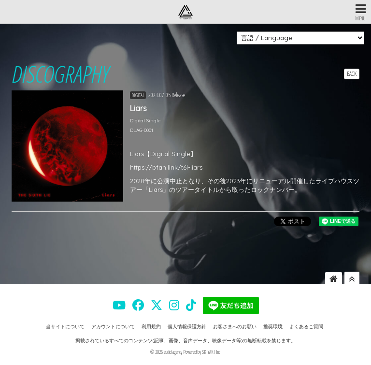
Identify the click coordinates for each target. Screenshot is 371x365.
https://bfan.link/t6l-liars (166, 167)
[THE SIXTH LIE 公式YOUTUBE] (119, 305)
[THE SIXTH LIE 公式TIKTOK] (191, 305)
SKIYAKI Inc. (211, 352)
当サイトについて (65, 326)
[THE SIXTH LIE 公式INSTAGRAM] (174, 305)
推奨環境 (273, 326)
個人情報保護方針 (187, 326)
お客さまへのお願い (235, 326)
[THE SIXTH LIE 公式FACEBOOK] (138, 305)
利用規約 (151, 326)
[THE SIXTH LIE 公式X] (156, 305)
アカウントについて (113, 326)
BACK (352, 74)
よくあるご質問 (306, 326)
